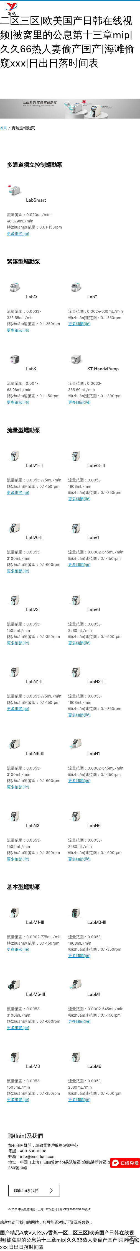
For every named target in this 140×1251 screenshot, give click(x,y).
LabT (92, 297)
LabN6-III (35, 754)
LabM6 (94, 1067)
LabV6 (93, 610)
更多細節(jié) (18, 234)
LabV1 (93, 538)
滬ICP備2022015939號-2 (75, 1209)
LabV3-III (96, 466)
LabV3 (32, 610)
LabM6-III (35, 995)
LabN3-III (96, 682)
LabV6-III (35, 538)
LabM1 (93, 995)
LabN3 (32, 826)
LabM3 (33, 1067)
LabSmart (36, 200)
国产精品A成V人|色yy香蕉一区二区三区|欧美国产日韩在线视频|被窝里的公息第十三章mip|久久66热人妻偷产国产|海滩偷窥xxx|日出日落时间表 (68, 35)
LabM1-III (35, 923)
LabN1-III (35, 682)
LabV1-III (34, 466)
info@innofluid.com (37, 1157)
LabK (31, 369)
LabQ (31, 297)
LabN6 (94, 826)
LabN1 (93, 754)
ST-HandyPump (103, 369)
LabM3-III (96, 923)
